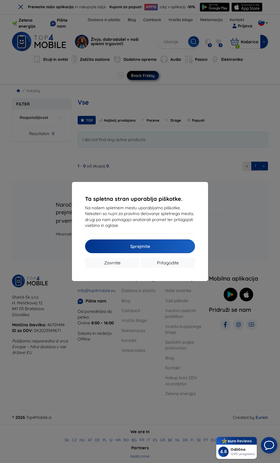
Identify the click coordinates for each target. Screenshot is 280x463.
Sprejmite (140, 246)
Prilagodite (168, 262)
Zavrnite (112, 262)
